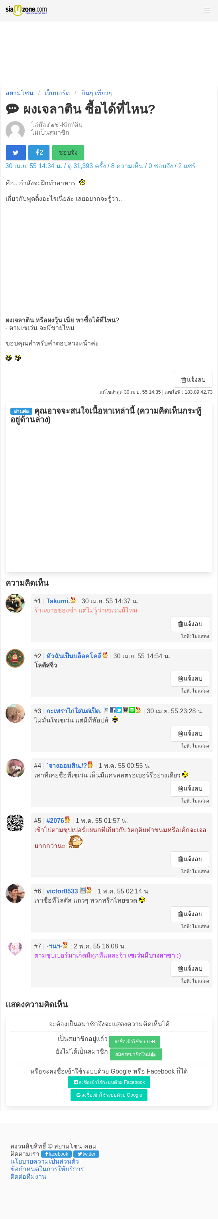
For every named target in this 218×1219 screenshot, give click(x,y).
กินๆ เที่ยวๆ (96, 93)
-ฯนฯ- (54, 946)
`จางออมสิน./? (66, 765)
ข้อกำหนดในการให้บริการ (47, 1169)
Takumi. (58, 601)
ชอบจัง (68, 152)
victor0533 (62, 891)
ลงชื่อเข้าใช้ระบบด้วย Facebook (109, 1082)
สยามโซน (19, 93)
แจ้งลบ (193, 379)
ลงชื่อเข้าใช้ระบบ (134, 1041)
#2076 (55, 820)
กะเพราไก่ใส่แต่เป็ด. (73, 711)
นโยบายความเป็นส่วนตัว (44, 1161)
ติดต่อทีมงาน (28, 1176)
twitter (87, 1154)
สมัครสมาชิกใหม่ (136, 1054)
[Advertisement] (109, 258)
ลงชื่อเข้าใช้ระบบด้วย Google (109, 1095)
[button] (206, 10)
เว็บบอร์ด (57, 93)
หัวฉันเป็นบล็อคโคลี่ (74, 656)
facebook (56, 1154)
